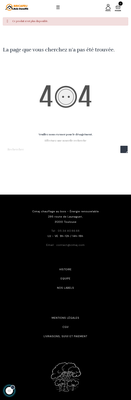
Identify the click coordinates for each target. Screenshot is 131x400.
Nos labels (65, 287)
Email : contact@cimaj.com (65, 245)
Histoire (65, 269)
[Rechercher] (65, 149)
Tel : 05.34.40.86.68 (65, 230)
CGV (66, 327)
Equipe (66, 278)
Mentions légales (65, 317)
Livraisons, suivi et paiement (65, 336)
